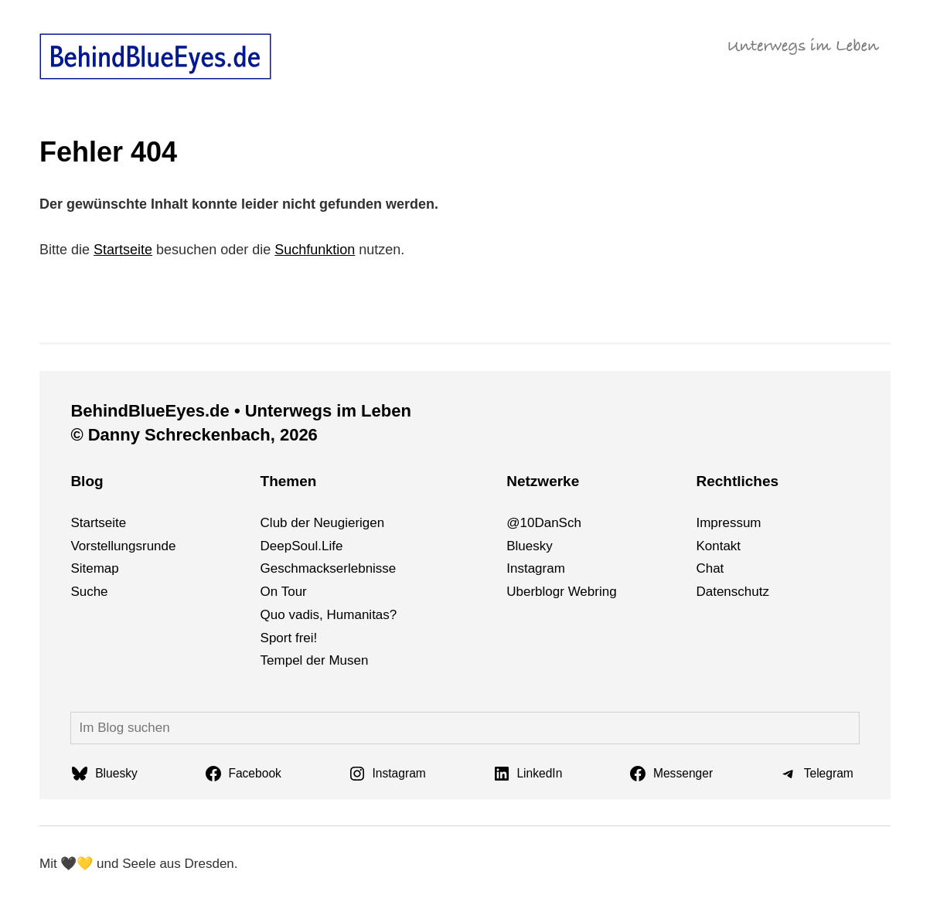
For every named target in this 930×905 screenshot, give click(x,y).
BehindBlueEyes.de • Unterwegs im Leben (240, 410)
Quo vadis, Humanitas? (329, 614)
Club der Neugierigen (323, 522)
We (578, 591)
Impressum (728, 522)
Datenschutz (732, 591)
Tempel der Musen (315, 660)
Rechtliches (737, 481)
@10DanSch (543, 522)
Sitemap (94, 568)
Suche (88, 591)
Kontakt (718, 546)
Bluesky (529, 546)
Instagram (535, 568)
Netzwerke (542, 481)
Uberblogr (535, 591)
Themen (289, 481)
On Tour (284, 591)
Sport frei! (289, 638)
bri (595, 591)
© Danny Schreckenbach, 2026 (193, 434)
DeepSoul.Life (302, 546)
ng (609, 591)
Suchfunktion (314, 249)
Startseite (123, 249)
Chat (710, 568)
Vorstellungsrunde (122, 546)
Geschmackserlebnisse (329, 568)
